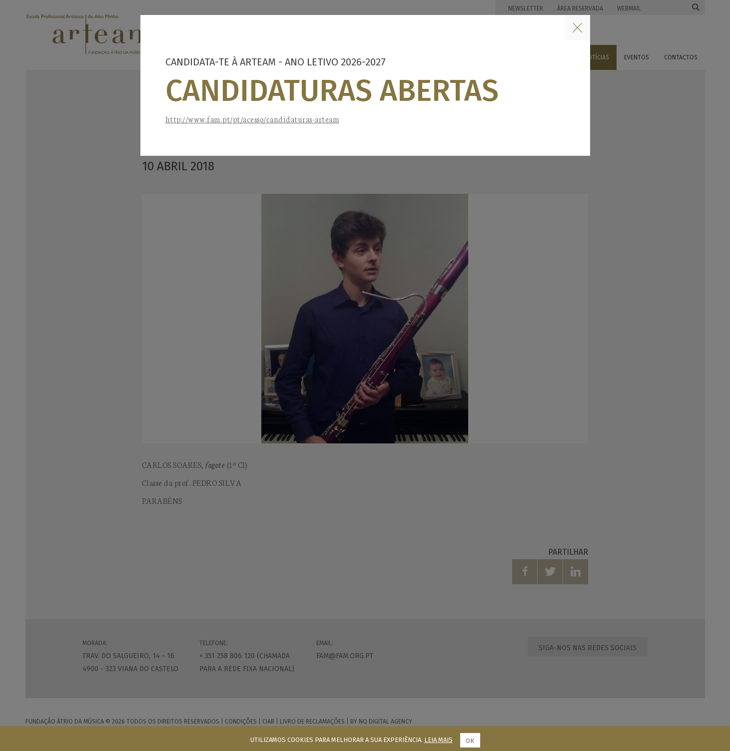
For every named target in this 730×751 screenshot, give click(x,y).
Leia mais (438, 740)
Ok (470, 741)
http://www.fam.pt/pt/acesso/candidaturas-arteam (252, 119)
